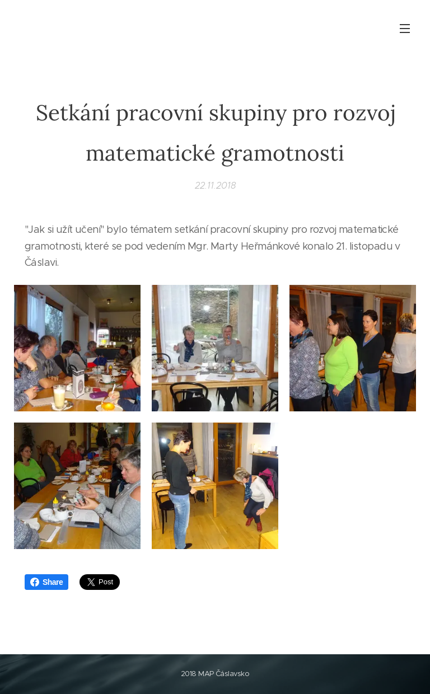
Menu (405, 28)
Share (46, 582)
